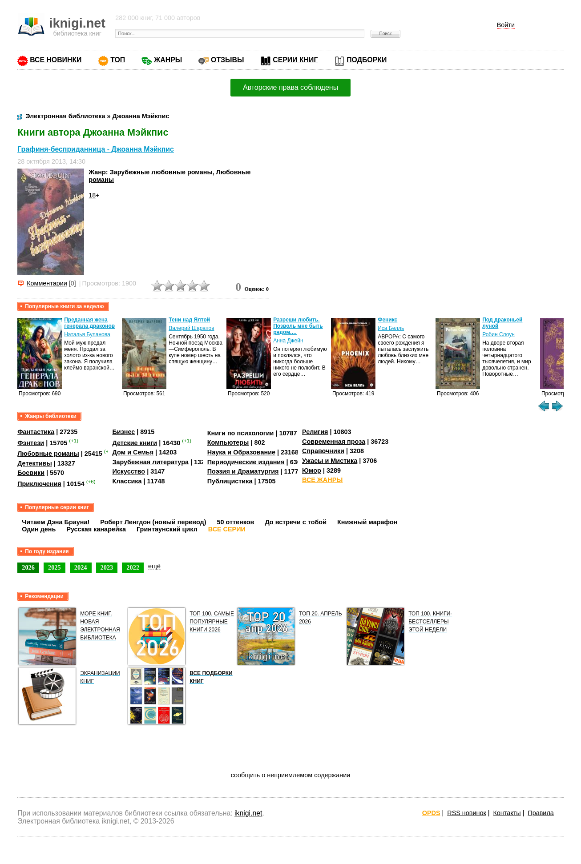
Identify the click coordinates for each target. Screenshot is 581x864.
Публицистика (230, 481)
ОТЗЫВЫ (227, 60)
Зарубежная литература (150, 462)
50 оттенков (235, 522)
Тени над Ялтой (189, 320)
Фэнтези (30, 442)
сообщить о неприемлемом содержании (291, 775)
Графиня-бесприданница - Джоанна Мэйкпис (95, 149)
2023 (107, 567)
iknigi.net (248, 813)
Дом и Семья (132, 452)
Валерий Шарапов (191, 328)
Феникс (387, 320)
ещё (154, 566)
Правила (540, 812)
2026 (28, 567)
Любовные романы (48, 453)
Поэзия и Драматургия (243, 471)
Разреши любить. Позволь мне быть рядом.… (298, 326)
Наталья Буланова (87, 334)
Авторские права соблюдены (290, 87)
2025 (54, 567)
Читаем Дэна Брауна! (55, 522)
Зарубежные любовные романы (161, 172)
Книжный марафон (367, 522)
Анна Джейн (288, 341)
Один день (39, 529)
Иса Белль (391, 328)
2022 (132, 567)
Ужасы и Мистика (329, 460)
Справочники (323, 450)
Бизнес (123, 431)
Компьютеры (228, 442)
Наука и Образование (241, 452)
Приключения (39, 483)
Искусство (128, 471)
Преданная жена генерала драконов (89, 323)
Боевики (30, 472)
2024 (80, 567)
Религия (315, 431)
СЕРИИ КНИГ (295, 60)
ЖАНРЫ (168, 60)
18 (92, 195)
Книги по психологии (240, 433)
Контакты (506, 812)
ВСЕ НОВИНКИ (55, 60)
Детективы (34, 463)
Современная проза (333, 441)
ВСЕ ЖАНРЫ (322, 479)
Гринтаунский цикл (167, 529)
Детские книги (134, 442)
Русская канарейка (96, 529)
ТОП (117, 60)
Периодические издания (246, 462)
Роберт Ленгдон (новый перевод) (153, 522)
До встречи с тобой (296, 522)
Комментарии (47, 283)
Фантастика (35, 431)
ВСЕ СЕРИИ (227, 529)
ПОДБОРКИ (367, 60)
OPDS (431, 812)
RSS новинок (466, 812)
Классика (126, 481)
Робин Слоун (498, 334)
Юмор (311, 470)
